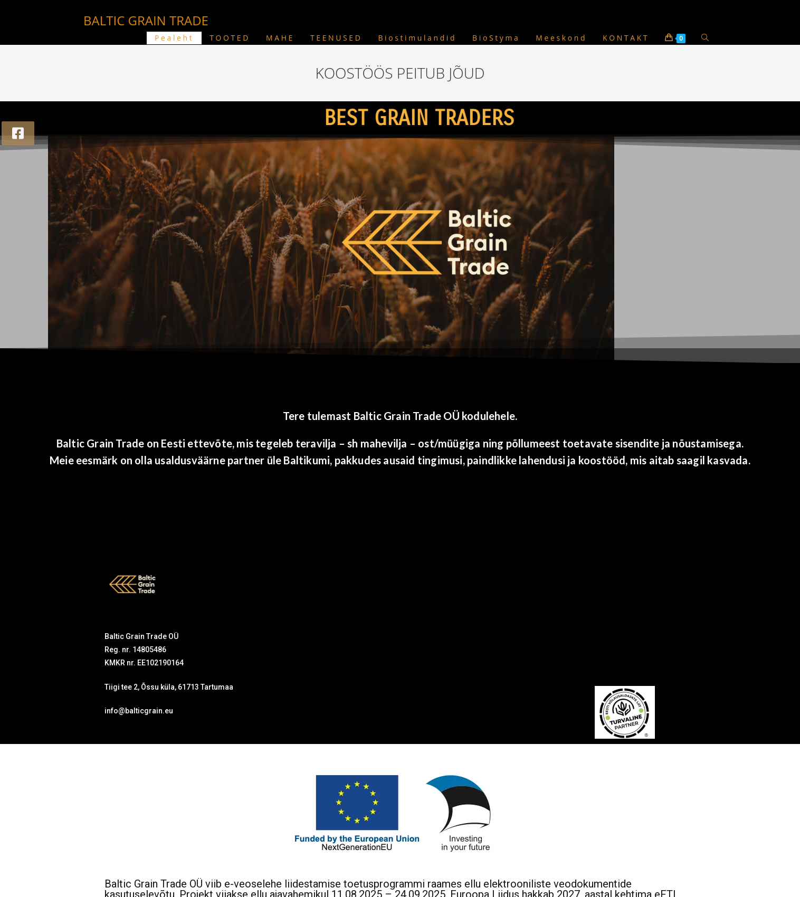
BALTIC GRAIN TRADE (145, 20)
